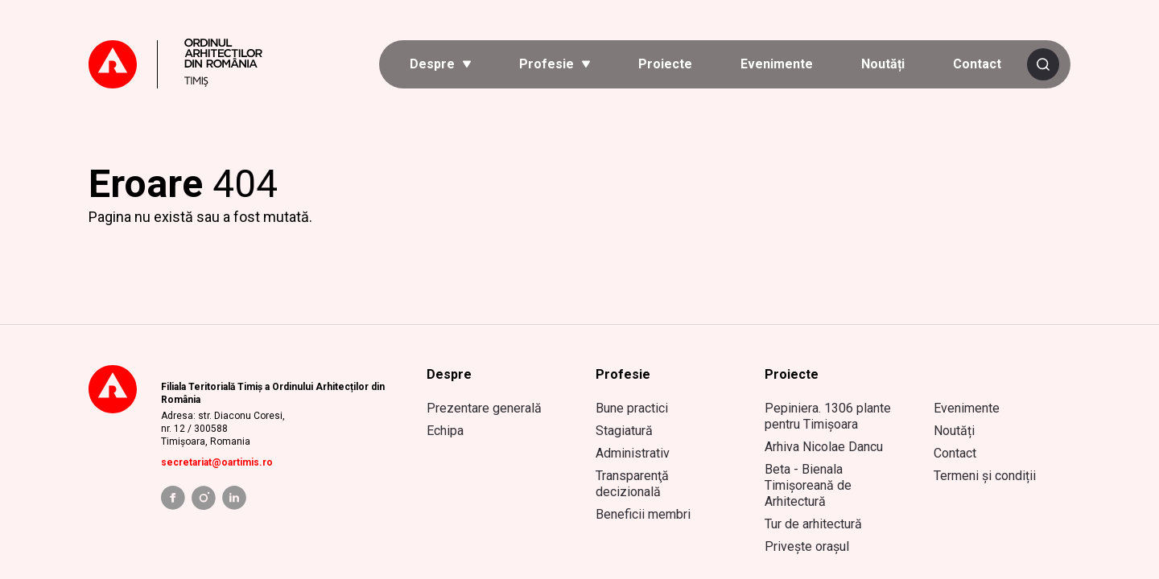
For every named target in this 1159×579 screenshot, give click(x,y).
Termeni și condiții (985, 475)
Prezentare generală (484, 408)
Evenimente (776, 64)
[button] (440, 64)
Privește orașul (807, 546)
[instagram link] (204, 498)
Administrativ (633, 453)
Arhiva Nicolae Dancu (824, 446)
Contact (977, 64)
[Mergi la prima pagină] (190, 64)
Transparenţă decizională (632, 483)
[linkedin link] (234, 498)
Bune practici (632, 408)
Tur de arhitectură (813, 524)
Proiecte (665, 64)
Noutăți (883, 64)
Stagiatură (624, 430)
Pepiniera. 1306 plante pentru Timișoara (828, 416)
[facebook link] (173, 498)
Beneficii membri (643, 514)
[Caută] (1043, 64)
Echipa (445, 430)
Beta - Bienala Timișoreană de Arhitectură (808, 485)
